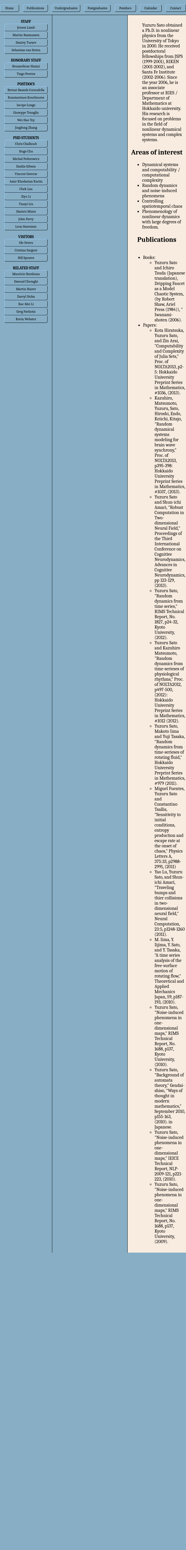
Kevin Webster (26, 319)
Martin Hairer (26, 289)
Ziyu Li (26, 196)
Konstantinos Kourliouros (26, 97)
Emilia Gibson (26, 166)
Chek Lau (25, 189)
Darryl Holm (26, 296)
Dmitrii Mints (26, 211)
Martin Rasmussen (26, 35)
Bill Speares (26, 258)
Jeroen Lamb (26, 27)
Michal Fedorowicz (26, 159)
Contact (175, 8)
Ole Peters (26, 243)
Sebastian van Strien (26, 50)
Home (9, 8)
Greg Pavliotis (26, 312)
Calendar (150, 8)
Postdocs (125, 8)
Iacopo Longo (26, 105)
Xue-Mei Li (26, 304)
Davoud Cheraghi (26, 281)
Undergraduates (66, 8)
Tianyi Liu (26, 204)
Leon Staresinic (26, 226)
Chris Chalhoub (26, 144)
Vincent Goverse (26, 174)
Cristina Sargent (26, 250)
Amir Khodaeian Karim (26, 181)
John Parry (26, 219)
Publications (35, 8)
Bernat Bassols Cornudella (26, 90)
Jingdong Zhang (26, 128)
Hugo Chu (26, 151)
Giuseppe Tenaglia (26, 113)
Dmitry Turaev (26, 43)
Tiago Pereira (26, 74)
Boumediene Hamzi (26, 66)
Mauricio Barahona (26, 274)
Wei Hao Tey (26, 120)
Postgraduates (97, 8)
